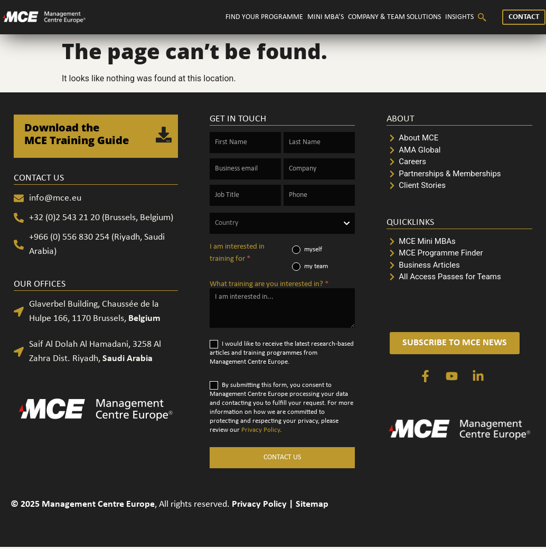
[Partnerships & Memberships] (459, 174)
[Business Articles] (459, 265)
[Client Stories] (459, 185)
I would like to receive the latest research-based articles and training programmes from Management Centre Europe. (282, 352)
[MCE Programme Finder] (459, 253)
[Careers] (459, 162)
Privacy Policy (260, 430)
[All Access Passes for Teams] (459, 277)
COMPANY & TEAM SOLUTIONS (394, 17)
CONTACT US (282, 457)
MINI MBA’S (325, 17)
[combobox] (282, 223)
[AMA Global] (459, 150)
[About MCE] (459, 138)
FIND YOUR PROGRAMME (264, 17)
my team (310, 266)
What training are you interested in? (269, 284)
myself (307, 249)
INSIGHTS (459, 17)
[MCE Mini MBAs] (459, 241)
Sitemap (312, 504)
